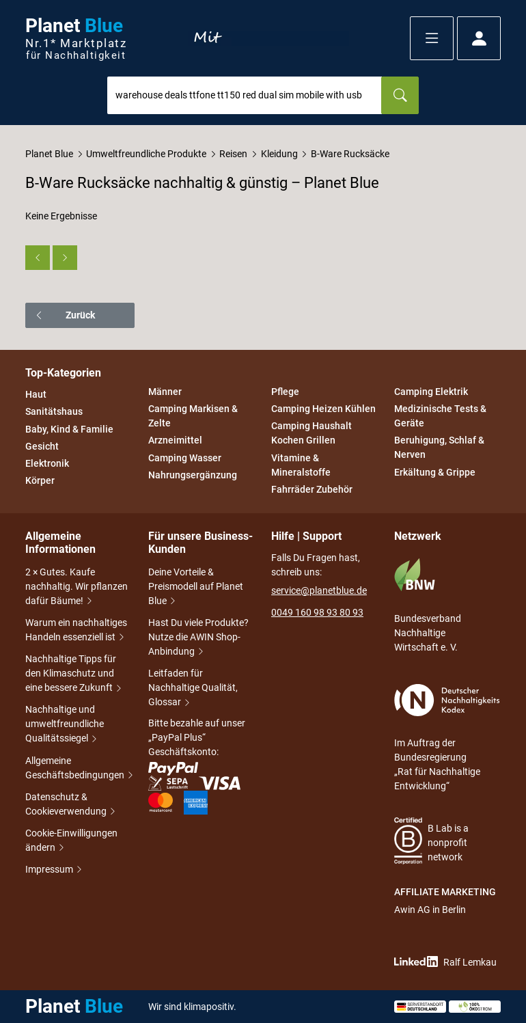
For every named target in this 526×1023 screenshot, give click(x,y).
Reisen (233, 153)
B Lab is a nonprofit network (431, 840)
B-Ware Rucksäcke (350, 153)
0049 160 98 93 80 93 (317, 612)
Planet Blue (49, 153)
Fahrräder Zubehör (311, 489)
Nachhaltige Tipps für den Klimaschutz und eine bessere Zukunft (74, 673)
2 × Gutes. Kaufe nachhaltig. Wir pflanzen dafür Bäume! (76, 586)
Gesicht (42, 446)
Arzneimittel (175, 440)
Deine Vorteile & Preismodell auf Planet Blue (195, 586)
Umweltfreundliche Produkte (146, 153)
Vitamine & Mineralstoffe (301, 465)
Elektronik (47, 463)
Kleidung (279, 153)
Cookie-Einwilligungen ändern (71, 840)
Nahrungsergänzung (192, 474)
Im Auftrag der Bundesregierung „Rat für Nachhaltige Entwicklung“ (447, 737)
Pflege (285, 391)
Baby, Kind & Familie (69, 429)
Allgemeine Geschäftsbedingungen (78, 767)
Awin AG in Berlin (430, 909)
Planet (75, 38)
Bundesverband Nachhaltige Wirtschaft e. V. (427, 605)
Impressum (50, 869)
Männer (165, 391)
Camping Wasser (184, 457)
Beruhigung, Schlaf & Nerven (439, 448)
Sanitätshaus (54, 412)
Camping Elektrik (431, 391)
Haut (35, 394)
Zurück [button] (64, 315)
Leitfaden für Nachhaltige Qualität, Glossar (193, 687)
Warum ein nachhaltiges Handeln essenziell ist (76, 629)
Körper (40, 480)
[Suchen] (400, 95)
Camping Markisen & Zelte (193, 415)
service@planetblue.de (319, 590)
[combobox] (244, 95)
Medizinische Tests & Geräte (440, 415)
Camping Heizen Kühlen (323, 408)
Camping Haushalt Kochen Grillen (311, 433)
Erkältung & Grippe (434, 472)
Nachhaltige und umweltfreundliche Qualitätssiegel (64, 724)
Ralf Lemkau (445, 962)
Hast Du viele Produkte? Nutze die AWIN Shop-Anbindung (198, 637)
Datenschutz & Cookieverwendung (71, 804)
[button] (432, 38)
